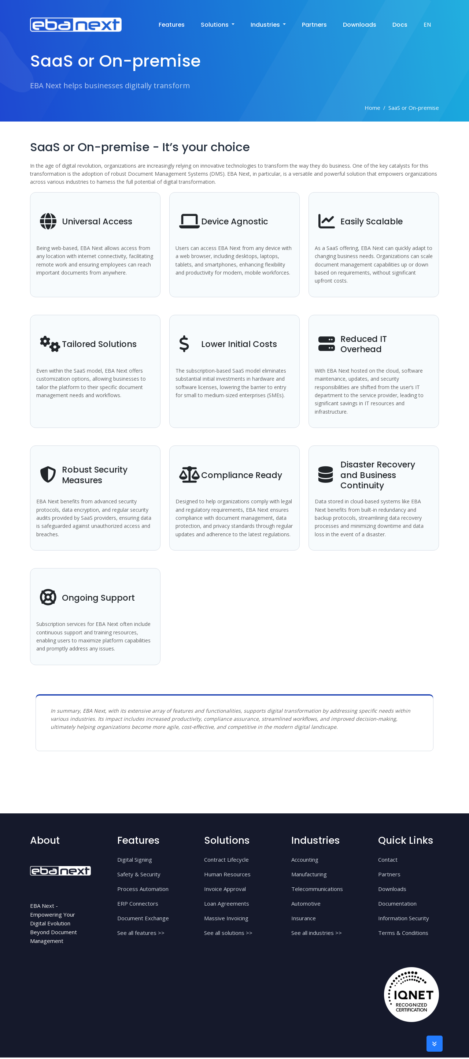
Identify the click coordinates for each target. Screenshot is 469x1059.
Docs (399, 23)
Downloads (359, 23)
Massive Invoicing (226, 919)
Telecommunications (317, 890)
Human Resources (227, 875)
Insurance (303, 919)
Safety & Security (138, 875)
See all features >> (141, 934)
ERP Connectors (137, 905)
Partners (314, 23)
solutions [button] (215, 23)
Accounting (304, 861)
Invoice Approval (225, 890)
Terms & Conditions (403, 934)
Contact (388, 861)
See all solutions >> (228, 934)
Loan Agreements (226, 905)
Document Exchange (143, 919)
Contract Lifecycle (226, 861)
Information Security (403, 919)
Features (172, 23)
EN (427, 23)
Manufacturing (309, 875)
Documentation (397, 905)
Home (372, 107)
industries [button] (266, 23)
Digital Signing (134, 861)
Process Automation (143, 890)
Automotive (306, 905)
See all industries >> (316, 934)
